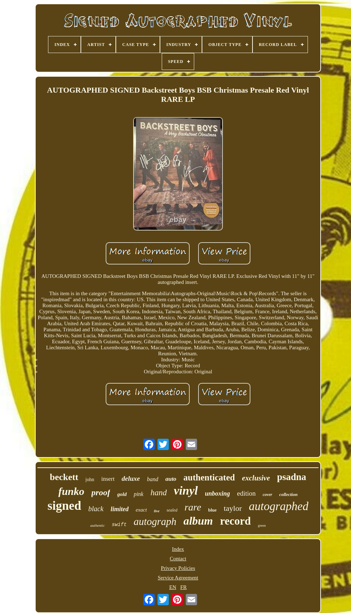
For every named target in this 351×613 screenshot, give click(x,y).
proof (100, 492)
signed (64, 506)
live (157, 511)
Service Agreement (178, 577)
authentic (97, 525)
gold (122, 494)
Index (178, 549)
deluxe (130, 478)
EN (172, 587)
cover (267, 494)
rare (192, 507)
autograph (155, 521)
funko (71, 491)
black (95, 509)
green (262, 525)
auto (170, 478)
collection (288, 494)
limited (120, 509)
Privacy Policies (178, 568)
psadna (292, 477)
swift (119, 524)
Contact (178, 558)
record (235, 521)
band (152, 479)
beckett (64, 477)
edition (246, 493)
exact (141, 510)
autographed (279, 506)
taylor (233, 508)
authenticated (209, 477)
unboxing (217, 493)
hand (158, 492)
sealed (172, 510)
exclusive (256, 478)
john (89, 479)
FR (183, 587)
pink (139, 494)
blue (212, 510)
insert (108, 478)
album (198, 520)
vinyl (186, 490)
